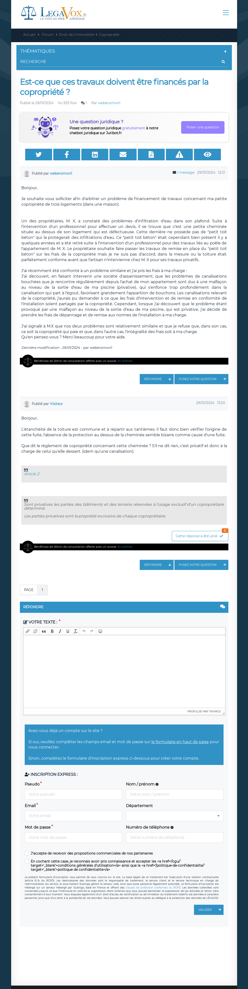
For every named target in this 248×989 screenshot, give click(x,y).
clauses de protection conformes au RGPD (153, 887)
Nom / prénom (142, 784)
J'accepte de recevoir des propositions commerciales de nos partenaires (92, 853)
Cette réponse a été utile (202, 534)
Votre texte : (40, 622)
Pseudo (32, 784)
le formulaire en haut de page (180, 742)
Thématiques (124, 51)
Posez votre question (203, 379)
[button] (27, 631)
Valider (211, 910)
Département (139, 805)
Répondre (159, 379)
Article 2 (31, 474)
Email (30, 805)
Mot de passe (38, 827)
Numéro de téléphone (150, 827)
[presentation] (27, 631)
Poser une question (202, 127)
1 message (185, 172)
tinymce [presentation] (215, 711)
